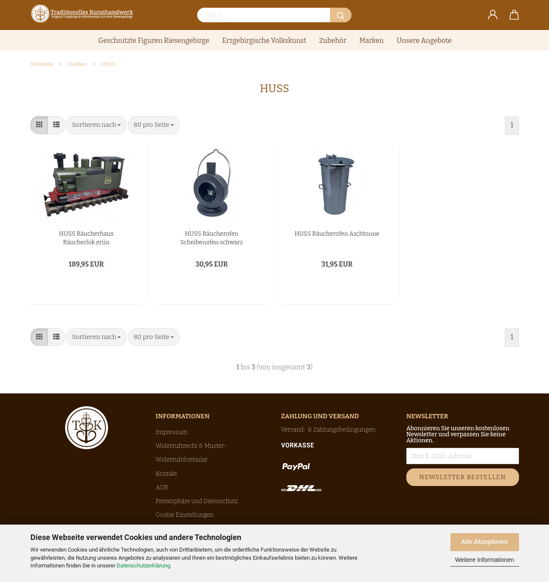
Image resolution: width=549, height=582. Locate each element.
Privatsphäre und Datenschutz (197, 501)
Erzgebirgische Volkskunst (264, 40)
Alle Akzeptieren (484, 541)
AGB (162, 487)
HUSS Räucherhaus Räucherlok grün (86, 237)
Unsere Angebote (424, 40)
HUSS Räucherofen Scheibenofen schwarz (211, 237)
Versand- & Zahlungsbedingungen (328, 429)
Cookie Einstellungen (185, 515)
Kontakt (166, 473)
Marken (371, 40)
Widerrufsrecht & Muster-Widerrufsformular (191, 452)
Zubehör (333, 40)
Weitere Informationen (484, 559)
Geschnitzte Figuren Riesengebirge (153, 40)
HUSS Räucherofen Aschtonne (336, 233)
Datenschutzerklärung (143, 565)
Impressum (172, 432)
